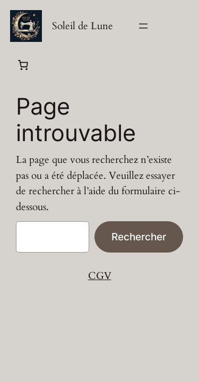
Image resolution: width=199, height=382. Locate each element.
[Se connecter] (184, 26)
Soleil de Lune (82, 26)
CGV (99, 276)
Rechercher (138, 236)
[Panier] (23, 64)
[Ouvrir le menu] (143, 26)
